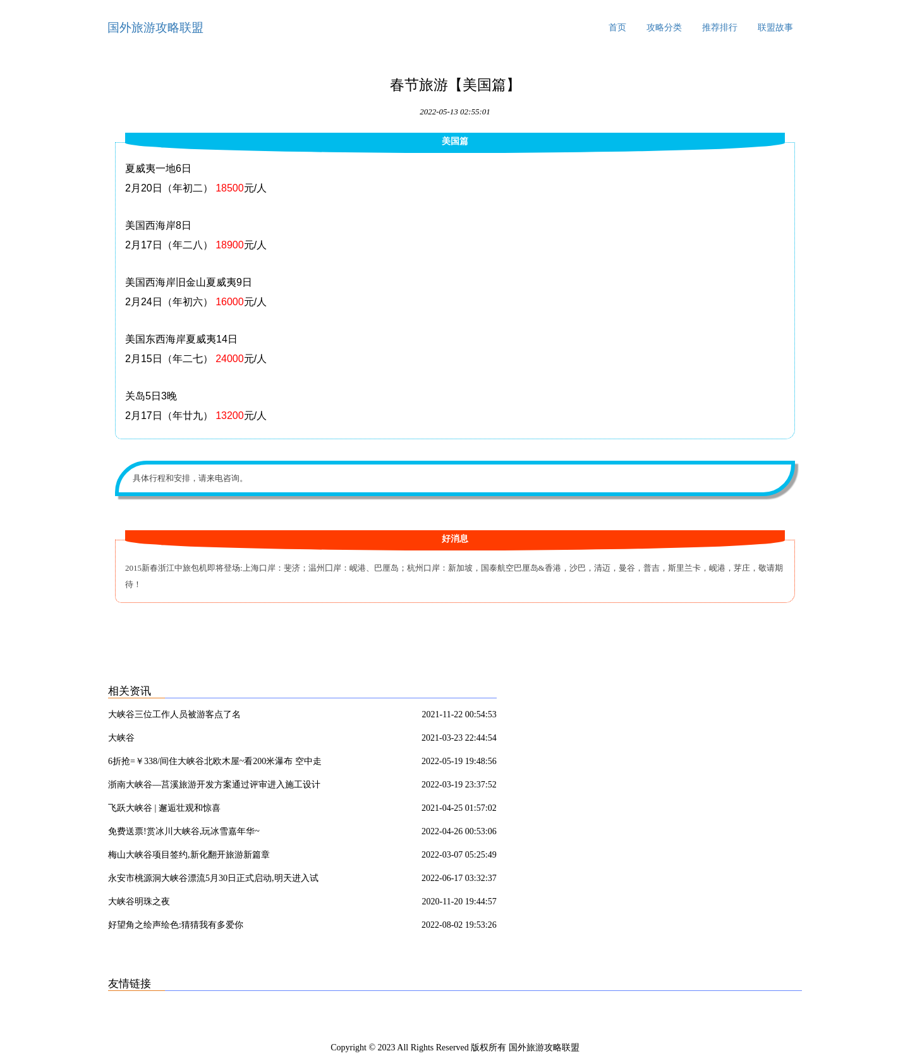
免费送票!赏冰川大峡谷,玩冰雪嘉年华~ (184, 831)
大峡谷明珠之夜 (139, 901)
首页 (617, 27)
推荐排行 (719, 27)
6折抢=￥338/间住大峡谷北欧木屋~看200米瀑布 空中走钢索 (215, 763)
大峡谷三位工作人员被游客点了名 (174, 714)
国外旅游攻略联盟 (155, 27)
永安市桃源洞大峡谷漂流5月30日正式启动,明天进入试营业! (213, 880)
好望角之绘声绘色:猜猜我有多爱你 (175, 925)
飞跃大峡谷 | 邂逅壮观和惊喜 (164, 808)
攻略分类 (664, 27)
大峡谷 (121, 738)
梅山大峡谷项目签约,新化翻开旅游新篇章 (189, 855)
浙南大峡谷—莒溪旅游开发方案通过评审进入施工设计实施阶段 (214, 787)
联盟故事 (775, 27)
